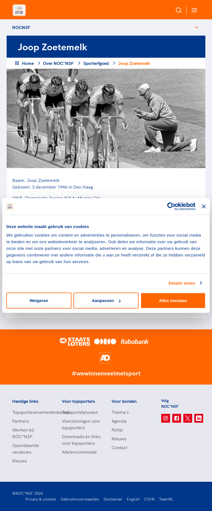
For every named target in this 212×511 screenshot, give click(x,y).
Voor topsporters (78, 401)
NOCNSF (21, 27)
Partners (20, 421)
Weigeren (39, 300)
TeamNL (166, 499)
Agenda (119, 421)
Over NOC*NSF (58, 63)
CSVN (149, 499)
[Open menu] (193, 10)
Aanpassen (106, 300)
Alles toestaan (173, 300)
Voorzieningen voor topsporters (81, 424)
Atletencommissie (79, 452)
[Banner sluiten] (204, 206)
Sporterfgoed (96, 63)
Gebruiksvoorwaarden (79, 499)
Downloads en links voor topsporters (81, 440)
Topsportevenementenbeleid (31, 412)
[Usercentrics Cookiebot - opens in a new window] (171, 206)
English (133, 499)
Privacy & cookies (40, 499)
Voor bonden (124, 401)
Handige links (25, 401)
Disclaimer (113, 499)
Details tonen (182, 282)
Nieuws (19, 461)
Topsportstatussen (80, 412)
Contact (119, 447)
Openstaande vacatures (25, 449)
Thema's (120, 412)
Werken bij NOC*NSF (23, 433)
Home (28, 63)
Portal (117, 430)
